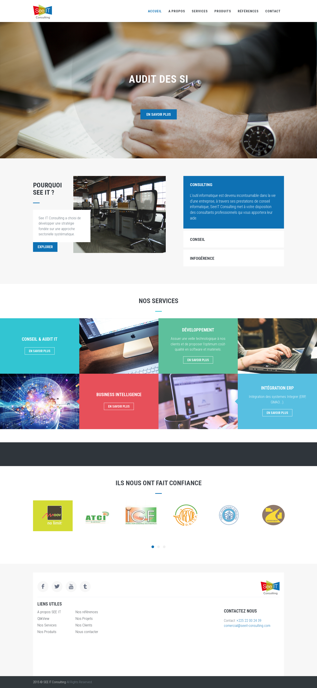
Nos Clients (84, 625)
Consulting (201, 184)
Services (200, 11)
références (248, 11)
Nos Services (47, 625)
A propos (176, 11)
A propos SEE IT (49, 612)
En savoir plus (158, 114)
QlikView (43, 618)
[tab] (233, 184)
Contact (273, 11)
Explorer (45, 247)
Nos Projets (84, 618)
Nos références (87, 612)
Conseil (197, 239)
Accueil (155, 11)
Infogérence (202, 258)
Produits (222, 11)
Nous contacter (87, 631)
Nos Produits (46, 631)
